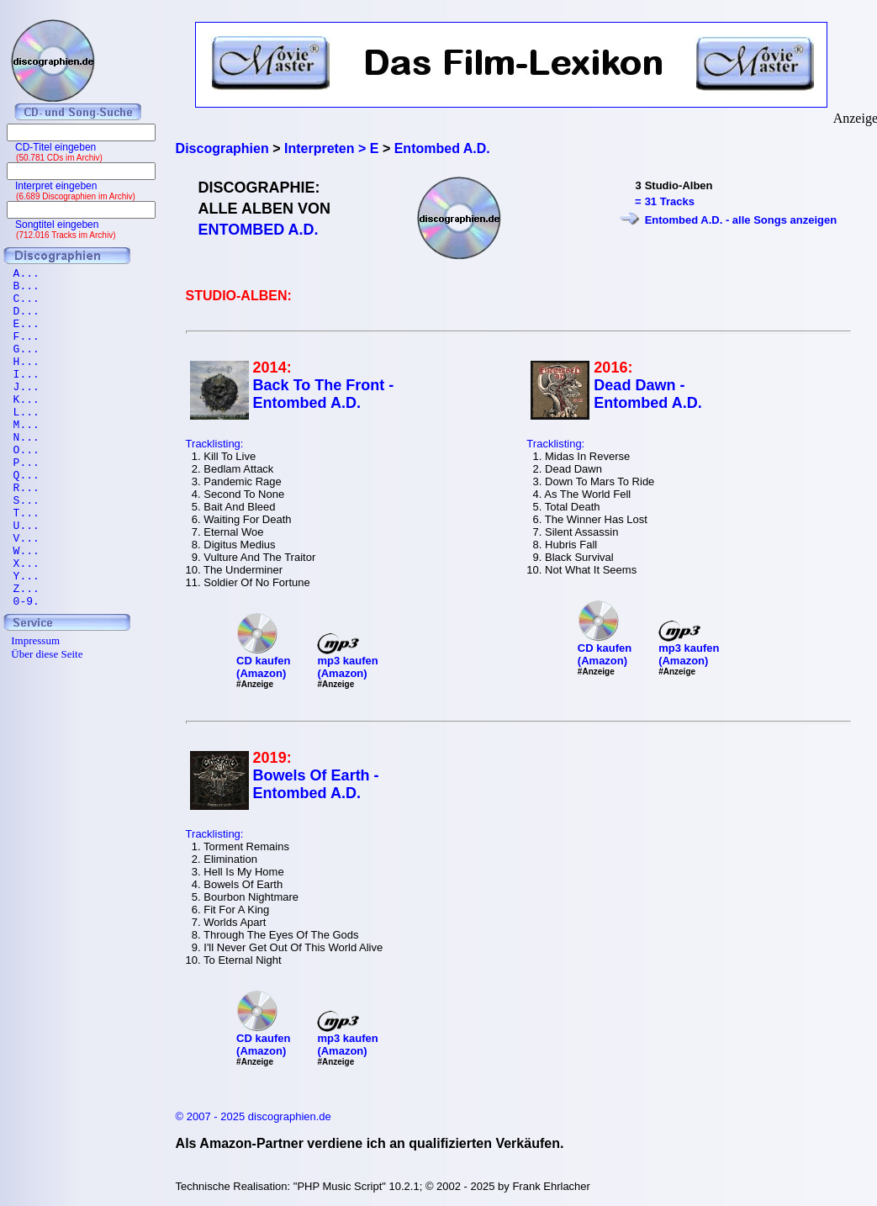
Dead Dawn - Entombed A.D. (647, 394)
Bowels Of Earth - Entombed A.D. (316, 784)
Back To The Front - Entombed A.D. (323, 394)
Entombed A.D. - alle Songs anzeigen (741, 220)
